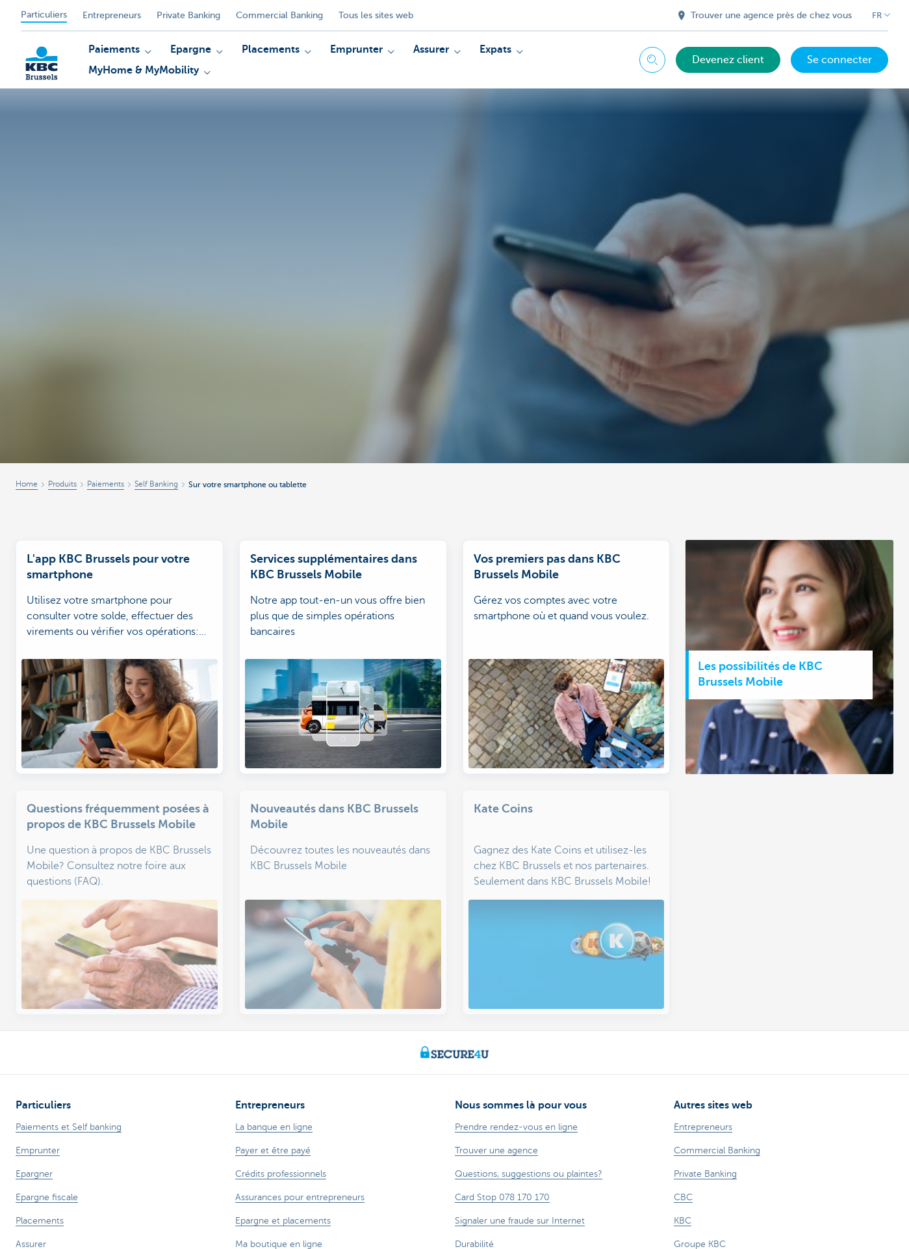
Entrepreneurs (112, 15)
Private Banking (188, 15)
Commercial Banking (279, 15)
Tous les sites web (376, 15)
